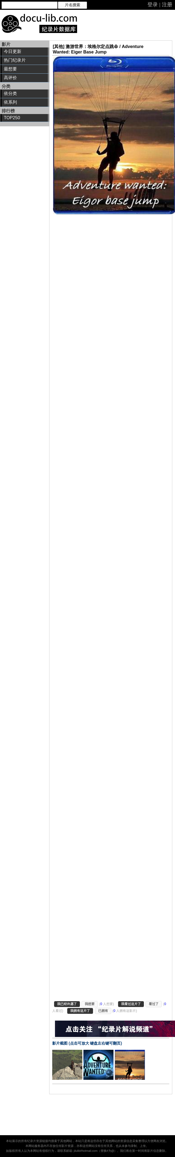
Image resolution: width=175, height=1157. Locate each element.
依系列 (10, 102)
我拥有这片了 (80, 1011)
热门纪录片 (15, 60)
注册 (167, 4)
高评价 (10, 77)
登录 (152, 4)
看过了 (154, 1004)
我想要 (90, 1004)
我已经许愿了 (67, 1004)
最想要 (10, 69)
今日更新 (12, 51)
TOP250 (12, 117)
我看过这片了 (131, 1004)
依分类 (10, 93)
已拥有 (103, 1011)
